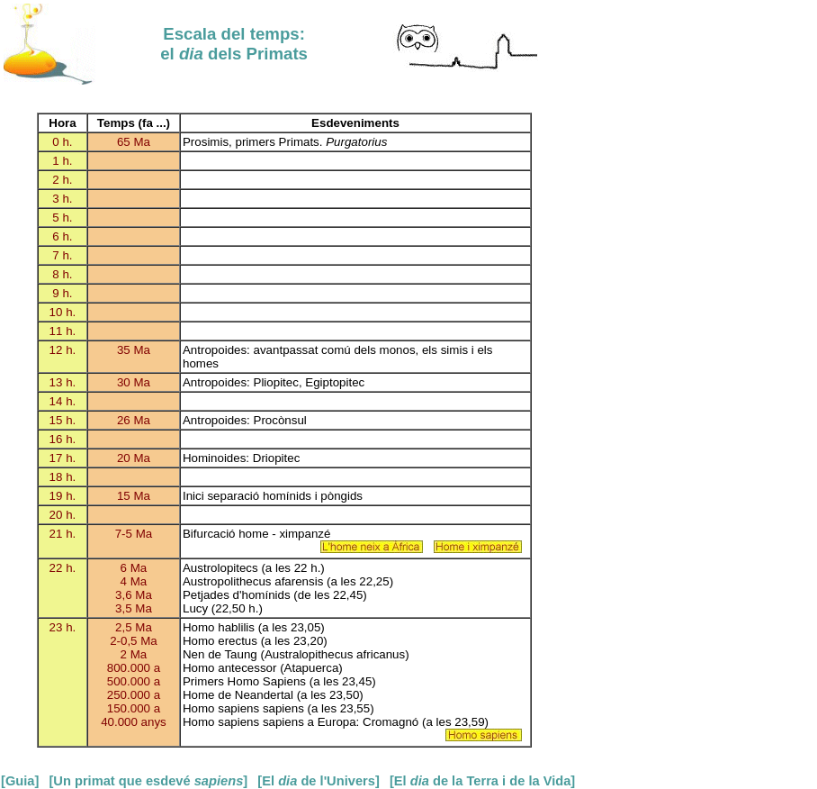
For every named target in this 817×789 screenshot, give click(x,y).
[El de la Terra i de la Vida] (482, 781)
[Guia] (20, 781)
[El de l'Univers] (318, 781)
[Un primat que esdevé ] (148, 781)
